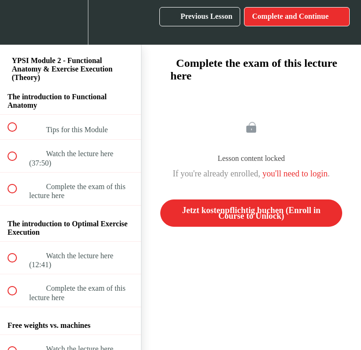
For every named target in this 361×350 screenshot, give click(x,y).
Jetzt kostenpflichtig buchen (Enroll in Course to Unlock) (251, 213)
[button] (17, 22)
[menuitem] (70, 22)
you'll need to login (295, 173)
